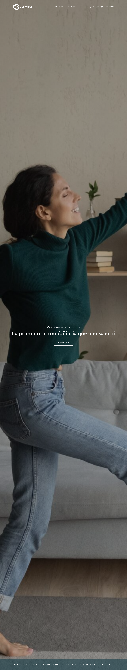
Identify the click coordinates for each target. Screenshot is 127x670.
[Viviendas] (63, 343)
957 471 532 (60, 7)
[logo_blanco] (23, 4)
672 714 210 (73, 7)
